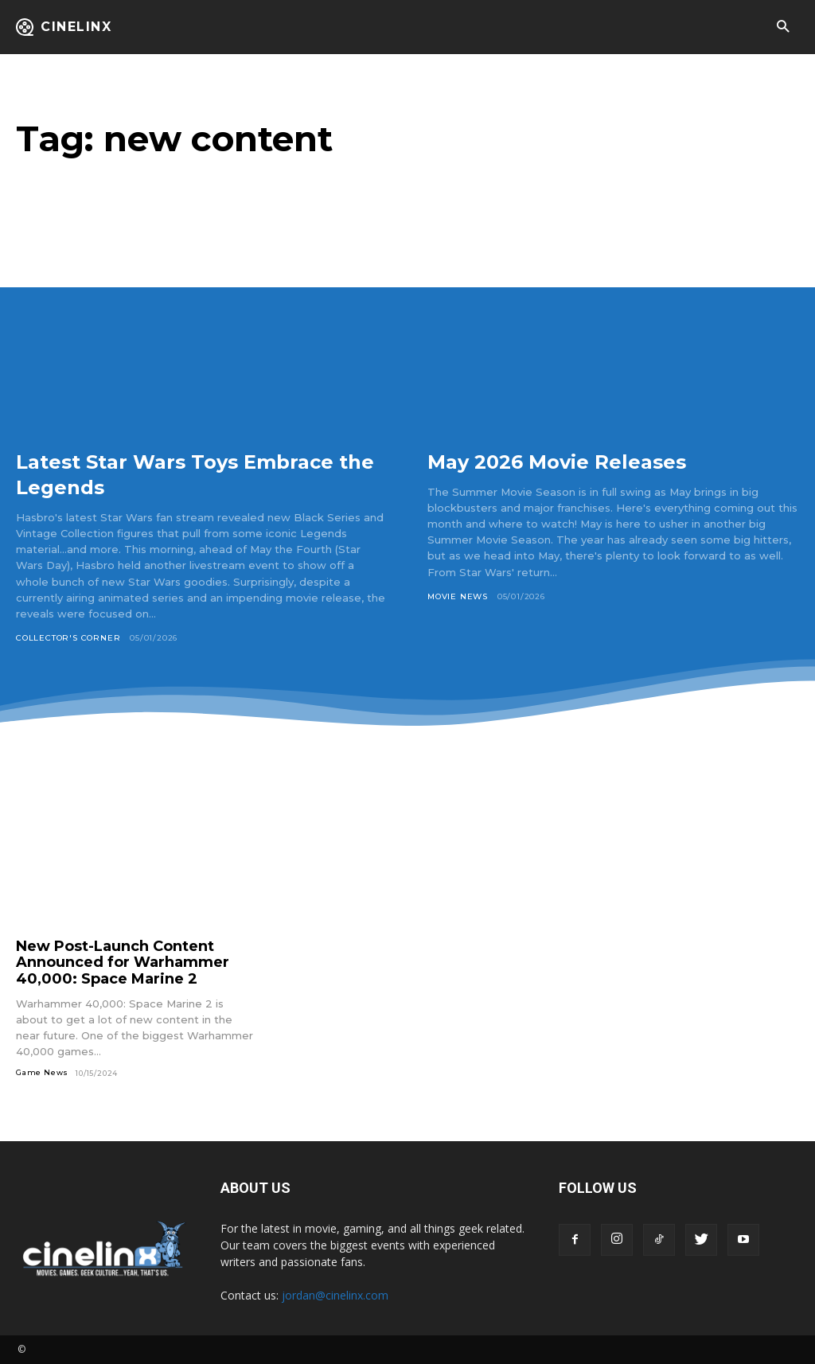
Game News (42, 1072)
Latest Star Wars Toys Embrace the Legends (197, 473)
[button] (782, 27)
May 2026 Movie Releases (575, 460)
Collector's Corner (68, 638)
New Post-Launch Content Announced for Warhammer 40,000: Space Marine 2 (122, 962)
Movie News (457, 596)
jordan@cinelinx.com (335, 1295)
